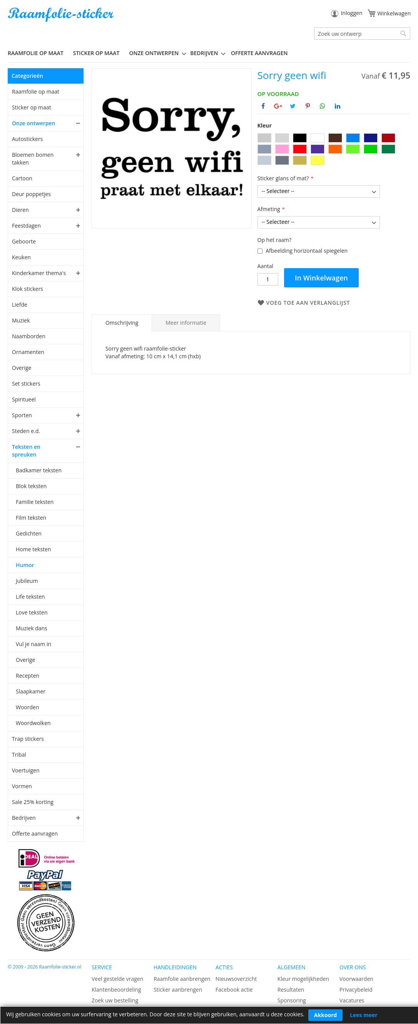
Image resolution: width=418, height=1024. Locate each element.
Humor (25, 565)
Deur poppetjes (31, 194)
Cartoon (22, 178)
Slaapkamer (30, 691)
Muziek (21, 320)
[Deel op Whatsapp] (322, 106)
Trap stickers (28, 738)
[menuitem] (38, 53)
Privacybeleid (356, 989)
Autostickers (27, 139)
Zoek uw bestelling (115, 1000)
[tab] (122, 322)
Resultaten (291, 989)
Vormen (22, 786)
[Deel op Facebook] (263, 106)
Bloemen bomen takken (33, 158)
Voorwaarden (356, 978)
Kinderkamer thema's (39, 273)
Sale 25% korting (33, 802)
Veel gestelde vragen (117, 978)
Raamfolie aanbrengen (182, 978)
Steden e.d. (26, 431)
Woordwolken (33, 723)
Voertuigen (26, 770)
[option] (264, 138)
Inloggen (351, 13)
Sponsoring (292, 1000)
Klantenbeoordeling (116, 989)
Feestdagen (26, 225)
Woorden (27, 707)
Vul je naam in (33, 644)
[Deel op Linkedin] (337, 106)
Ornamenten (28, 352)
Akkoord (325, 1015)
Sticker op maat (31, 107)
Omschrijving (121, 322)
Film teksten (31, 517)
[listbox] (333, 150)
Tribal (19, 754)
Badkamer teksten (39, 470)
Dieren (20, 209)
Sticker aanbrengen (178, 989)
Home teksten (33, 549)
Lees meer (364, 1015)
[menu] (209, 53)
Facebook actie (234, 989)
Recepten (27, 675)
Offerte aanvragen (35, 833)
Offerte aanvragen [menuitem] (259, 53)
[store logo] (61, 15)
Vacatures (351, 1000)
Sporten (22, 415)
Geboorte (24, 241)
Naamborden (28, 336)
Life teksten (30, 596)
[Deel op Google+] (278, 106)
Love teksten (32, 612)
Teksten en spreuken (26, 450)
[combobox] (362, 33)
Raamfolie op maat (35, 91)
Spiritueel (24, 399)
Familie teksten (35, 501)
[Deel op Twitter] (293, 106)
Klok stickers (27, 288)
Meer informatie (186, 322)
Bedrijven (24, 817)
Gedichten (29, 533)
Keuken (21, 257)
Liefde (19, 304)
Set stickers (26, 383)
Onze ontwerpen (33, 123)
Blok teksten (31, 486)
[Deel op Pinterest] (308, 106)
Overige (21, 367)
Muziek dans (31, 628)
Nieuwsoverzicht (236, 978)
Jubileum (27, 580)
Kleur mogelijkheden (303, 978)
